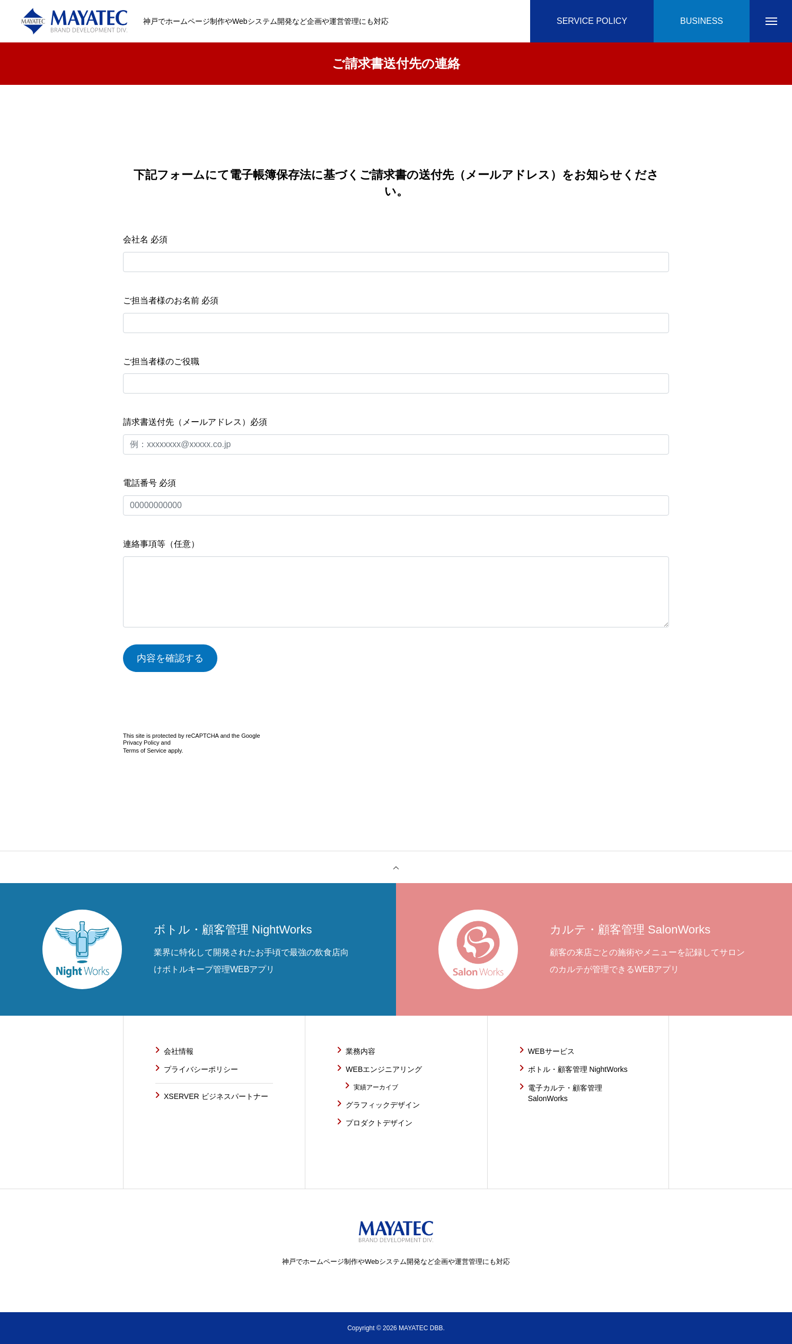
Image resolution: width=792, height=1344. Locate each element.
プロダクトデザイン (379, 1123)
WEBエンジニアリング (384, 1069)
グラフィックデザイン (383, 1105)
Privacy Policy (141, 742)
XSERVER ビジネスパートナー (216, 1096)
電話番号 (396, 497)
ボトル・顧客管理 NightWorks (578, 1069)
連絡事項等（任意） (396, 583)
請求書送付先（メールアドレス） (396, 436)
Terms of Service (144, 750)
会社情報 (178, 1051)
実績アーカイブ (376, 1087)
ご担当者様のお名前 (396, 314)
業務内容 (360, 1051)
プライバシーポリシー (201, 1069)
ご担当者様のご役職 (396, 375)
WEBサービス (551, 1051)
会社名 (396, 253)
